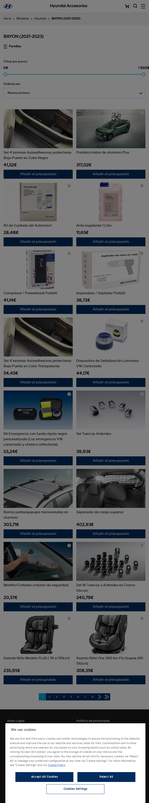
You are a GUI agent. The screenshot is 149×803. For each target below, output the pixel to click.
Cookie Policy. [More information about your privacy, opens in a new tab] (57, 765)
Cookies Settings (75, 789)
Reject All (106, 776)
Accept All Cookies (44, 776)
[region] (75, 763)
